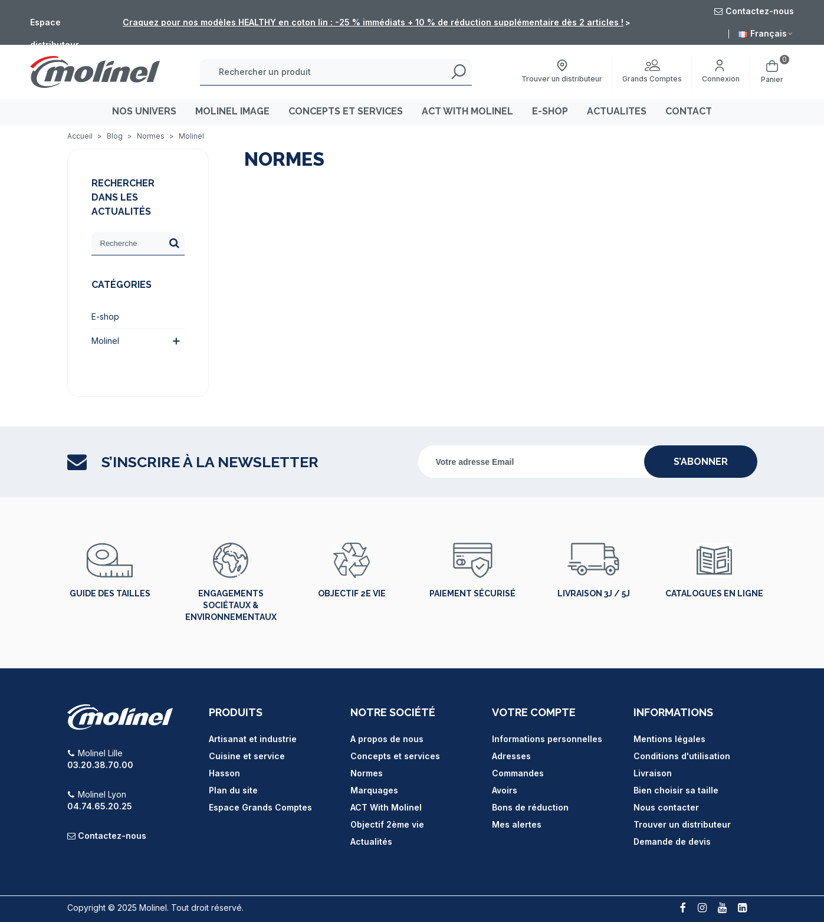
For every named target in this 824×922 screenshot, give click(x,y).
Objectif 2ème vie (387, 824)
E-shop (105, 316)
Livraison (652, 773)
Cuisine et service (247, 756)
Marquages (374, 790)
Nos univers (144, 111)
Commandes (518, 773)
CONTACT (688, 111)
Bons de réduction (530, 807)
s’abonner (701, 461)
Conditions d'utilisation (681, 756)
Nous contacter (666, 807)
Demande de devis (672, 841)
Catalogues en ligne (714, 593)
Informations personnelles (547, 739)
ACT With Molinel (386, 807)
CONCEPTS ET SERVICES (345, 111)
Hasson (224, 773)
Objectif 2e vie (352, 593)
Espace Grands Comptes (260, 807)
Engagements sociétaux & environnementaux (231, 605)
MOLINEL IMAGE (232, 111)
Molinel (105, 341)
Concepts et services (395, 756)
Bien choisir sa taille (675, 790)
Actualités (371, 841)
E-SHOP (550, 111)
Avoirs (504, 790)
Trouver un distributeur (682, 824)
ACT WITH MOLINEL (467, 111)
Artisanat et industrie (253, 739)
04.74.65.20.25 (99, 806)
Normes (366, 773)
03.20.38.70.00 (100, 765)
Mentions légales (669, 739)
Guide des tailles (110, 593)
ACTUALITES (616, 111)
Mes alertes (516, 824)
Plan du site (233, 790)
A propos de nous (387, 739)
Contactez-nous (112, 836)
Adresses (511, 756)
